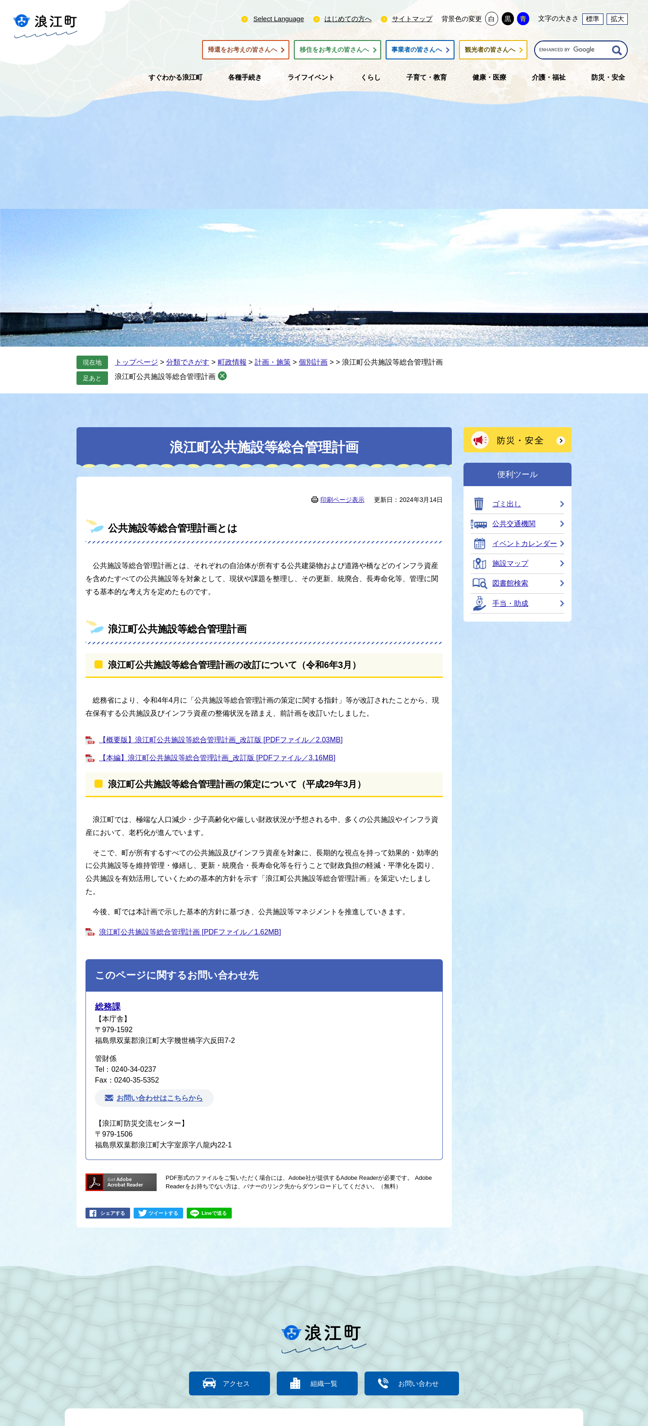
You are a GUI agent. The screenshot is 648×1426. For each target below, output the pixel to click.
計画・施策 (273, 362)
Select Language (278, 19)
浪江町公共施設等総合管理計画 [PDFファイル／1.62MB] (190, 932)
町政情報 (232, 362)
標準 (592, 19)
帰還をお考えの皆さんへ (242, 50)
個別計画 (313, 362)
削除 (222, 375)
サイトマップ (412, 19)
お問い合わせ (418, 1383)
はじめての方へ (348, 19)
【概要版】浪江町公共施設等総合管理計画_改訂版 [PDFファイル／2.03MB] (220, 740)
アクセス (236, 1383)
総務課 (108, 1006)
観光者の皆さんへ (490, 50)
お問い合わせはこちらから (160, 1098)
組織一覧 (324, 1383)
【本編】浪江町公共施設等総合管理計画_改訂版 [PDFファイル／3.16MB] (217, 758)
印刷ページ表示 (342, 499)
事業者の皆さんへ (417, 50)
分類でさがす (187, 362)
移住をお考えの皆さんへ (334, 50)
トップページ (136, 362)
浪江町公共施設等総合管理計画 (165, 376)
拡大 (617, 19)
